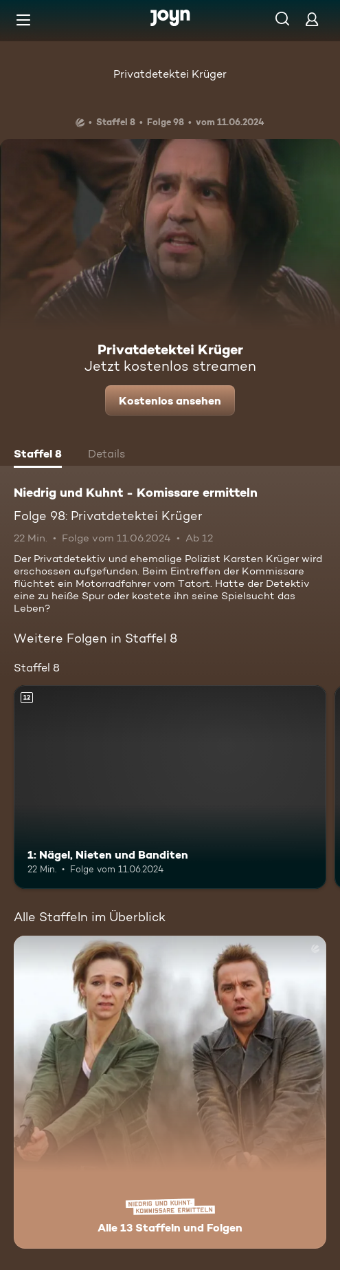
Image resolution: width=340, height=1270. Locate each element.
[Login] (311, 19)
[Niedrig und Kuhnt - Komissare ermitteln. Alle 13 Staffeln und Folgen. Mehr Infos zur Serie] (170, 1092)
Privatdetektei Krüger (170, 73)
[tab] (38, 455)
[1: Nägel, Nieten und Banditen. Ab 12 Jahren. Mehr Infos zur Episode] (170, 787)
